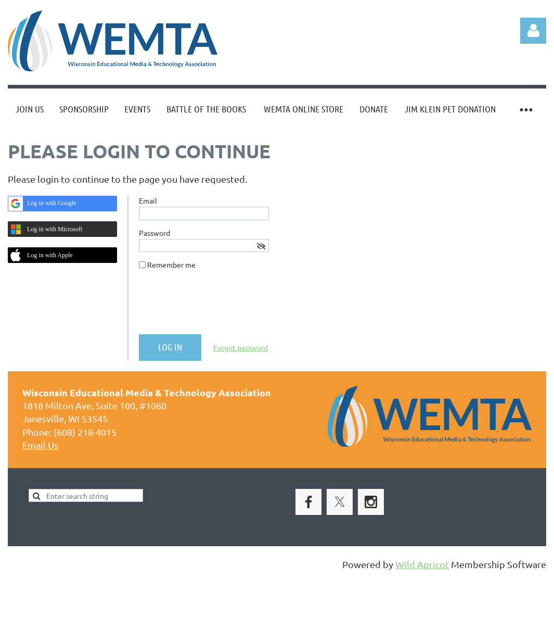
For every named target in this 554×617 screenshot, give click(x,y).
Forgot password (240, 347)
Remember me (171, 264)
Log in (533, 31)
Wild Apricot (422, 564)
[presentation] (218, 306)
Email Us (40, 444)
